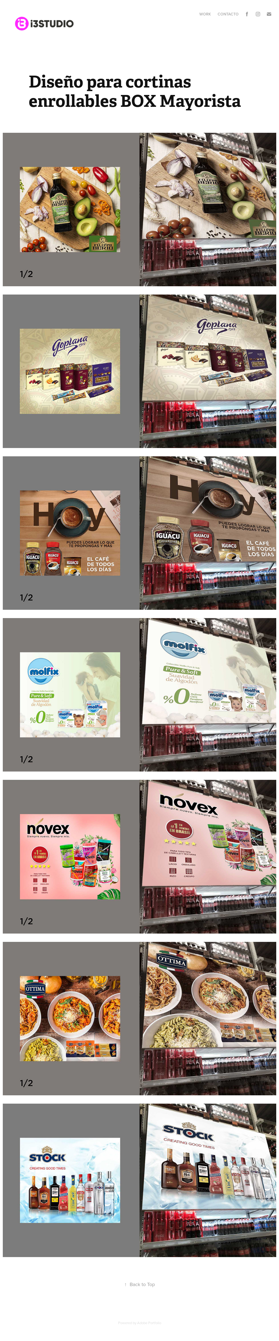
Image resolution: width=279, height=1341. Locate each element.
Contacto (228, 14)
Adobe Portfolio (149, 1322)
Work (205, 14)
